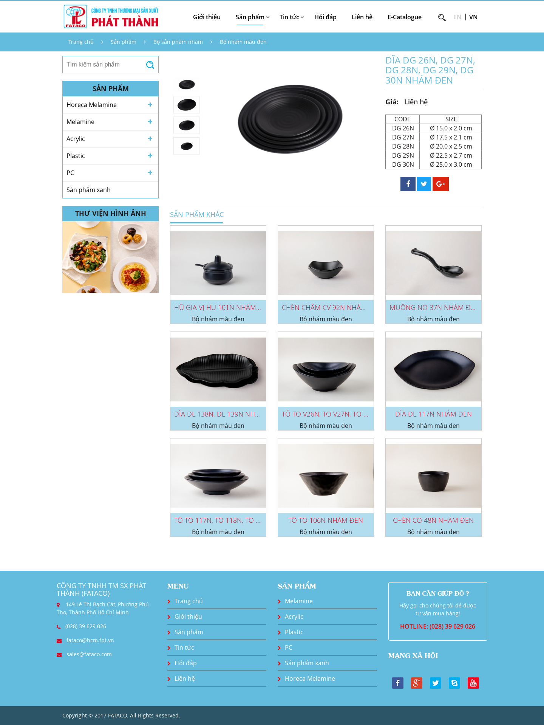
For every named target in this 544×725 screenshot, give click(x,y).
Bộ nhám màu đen (243, 41)
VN (473, 17)
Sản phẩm (123, 41)
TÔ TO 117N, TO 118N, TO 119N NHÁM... (236, 520)
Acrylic (75, 139)
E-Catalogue (405, 17)
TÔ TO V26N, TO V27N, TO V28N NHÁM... (344, 413)
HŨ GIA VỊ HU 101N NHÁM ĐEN (223, 307)
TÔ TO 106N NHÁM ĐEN (325, 520)
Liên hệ (362, 17)
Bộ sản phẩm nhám (178, 41)
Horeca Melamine (91, 105)
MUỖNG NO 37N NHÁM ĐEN (434, 307)
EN (457, 17)
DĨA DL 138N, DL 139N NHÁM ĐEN (227, 413)
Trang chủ (81, 41)
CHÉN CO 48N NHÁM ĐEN (433, 520)
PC (70, 173)
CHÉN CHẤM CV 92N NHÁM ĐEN (332, 307)
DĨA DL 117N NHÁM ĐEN (433, 413)
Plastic (75, 156)
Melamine (80, 122)
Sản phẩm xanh (88, 190)
